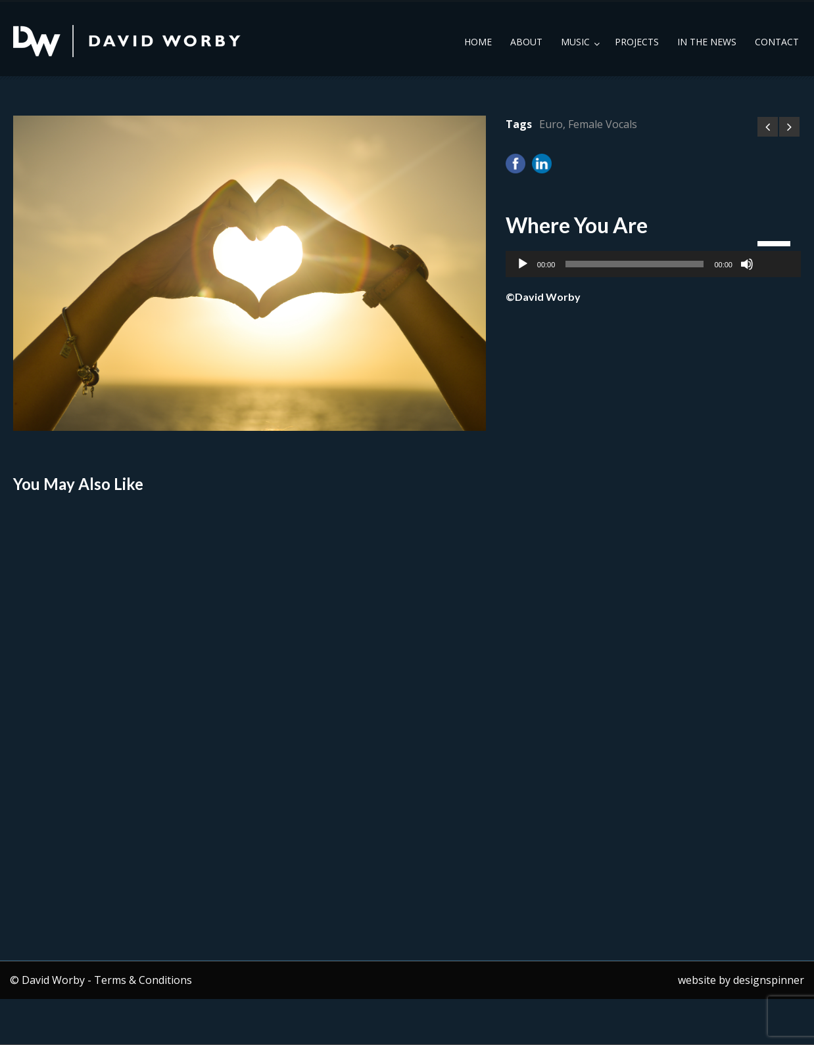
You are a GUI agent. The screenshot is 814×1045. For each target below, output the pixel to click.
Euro (551, 124)
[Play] (522, 264)
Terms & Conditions (143, 980)
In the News (706, 41)
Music (575, 41)
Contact (777, 41)
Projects (637, 41)
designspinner (768, 980)
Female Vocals (602, 124)
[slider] (634, 264)
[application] (653, 264)
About (526, 41)
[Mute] (747, 264)
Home (478, 41)
